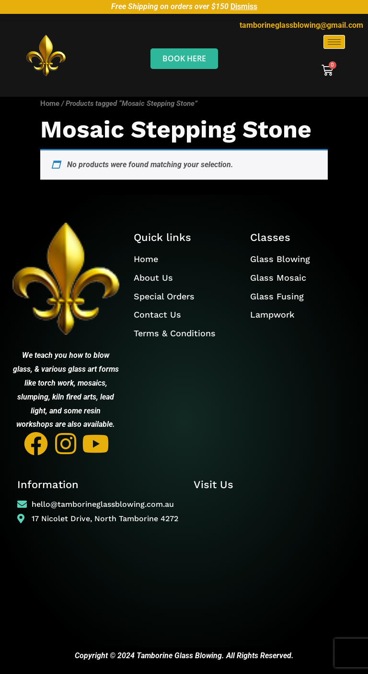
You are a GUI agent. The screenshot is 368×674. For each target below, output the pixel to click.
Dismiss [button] (243, 6)
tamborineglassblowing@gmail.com (301, 25)
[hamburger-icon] (334, 42)
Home (49, 103)
